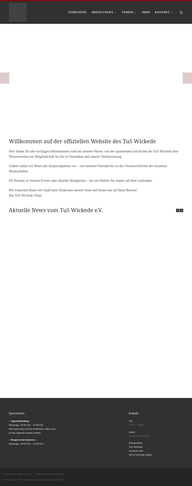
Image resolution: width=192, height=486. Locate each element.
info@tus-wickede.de (140, 435)
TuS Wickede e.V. (22, 474)
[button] (181, 210)
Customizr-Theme (54, 479)
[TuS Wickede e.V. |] (18, 11)
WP (20, 479)
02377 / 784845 (137, 424)
